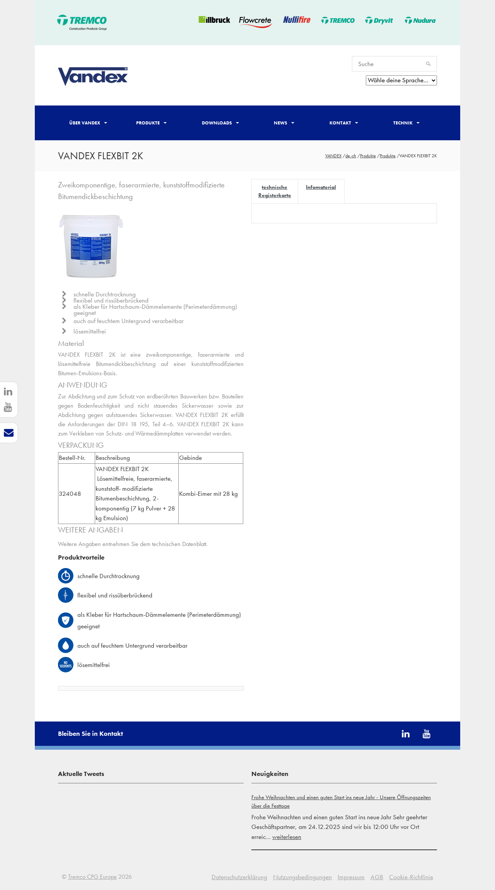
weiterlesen (286, 836)
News (284, 123)
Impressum (351, 877)
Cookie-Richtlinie (411, 877)
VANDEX (333, 156)
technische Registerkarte (274, 191)
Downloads (220, 123)
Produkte (151, 123)
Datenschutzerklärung (239, 877)
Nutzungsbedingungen (302, 877)
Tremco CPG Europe (92, 877)
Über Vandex (88, 123)
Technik (406, 123)
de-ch (350, 156)
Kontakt (343, 123)
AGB (376, 877)
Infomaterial (321, 187)
